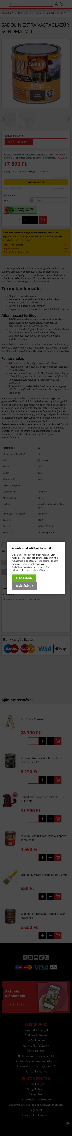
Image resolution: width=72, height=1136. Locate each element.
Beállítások (24, 586)
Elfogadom (24, 578)
